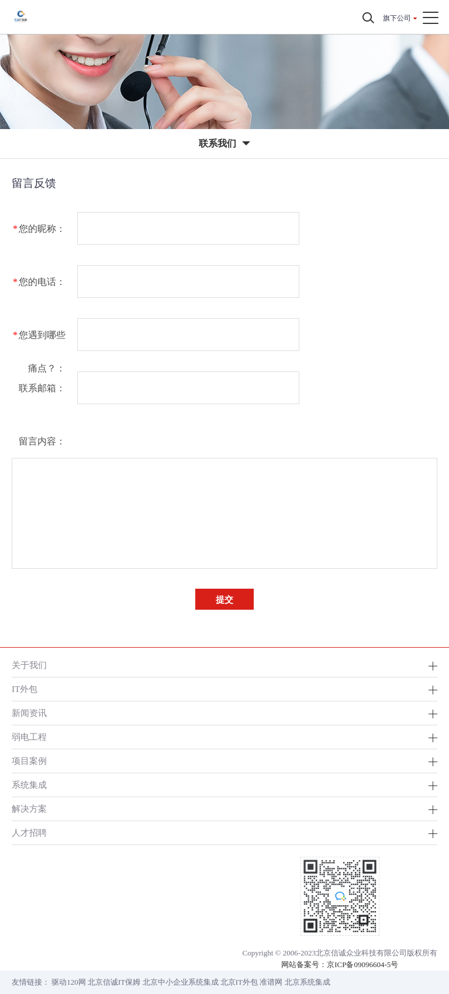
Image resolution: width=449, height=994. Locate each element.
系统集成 (29, 785)
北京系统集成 (307, 982)
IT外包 (24, 689)
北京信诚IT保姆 (114, 982)
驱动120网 (68, 982)
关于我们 (29, 665)
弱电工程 (29, 737)
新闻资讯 (29, 713)
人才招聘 (29, 832)
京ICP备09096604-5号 (362, 964)
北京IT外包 (239, 982)
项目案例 (29, 761)
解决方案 (29, 809)
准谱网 (271, 982)
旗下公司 (397, 18)
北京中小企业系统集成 (181, 982)
